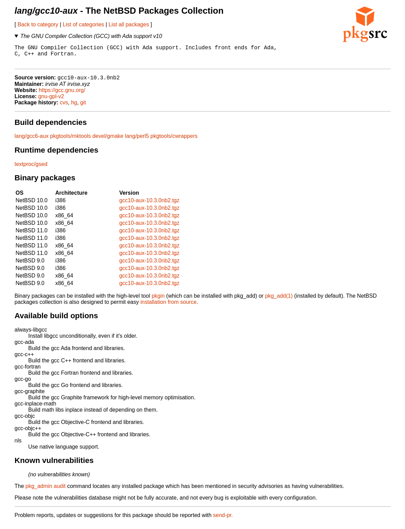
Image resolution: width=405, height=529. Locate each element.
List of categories (83, 24)
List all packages (129, 24)
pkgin (158, 301)
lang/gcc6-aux (32, 141)
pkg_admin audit (46, 491)
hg (74, 108)
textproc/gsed (31, 169)
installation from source (168, 307)
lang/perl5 (137, 141)
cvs (64, 108)
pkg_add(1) (279, 301)
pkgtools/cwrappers (174, 141)
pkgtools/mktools (70, 141)
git (83, 108)
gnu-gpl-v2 (51, 101)
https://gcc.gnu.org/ (62, 95)
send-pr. (223, 520)
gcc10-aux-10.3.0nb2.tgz (149, 205)
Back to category (37, 24)
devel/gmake (107, 141)
